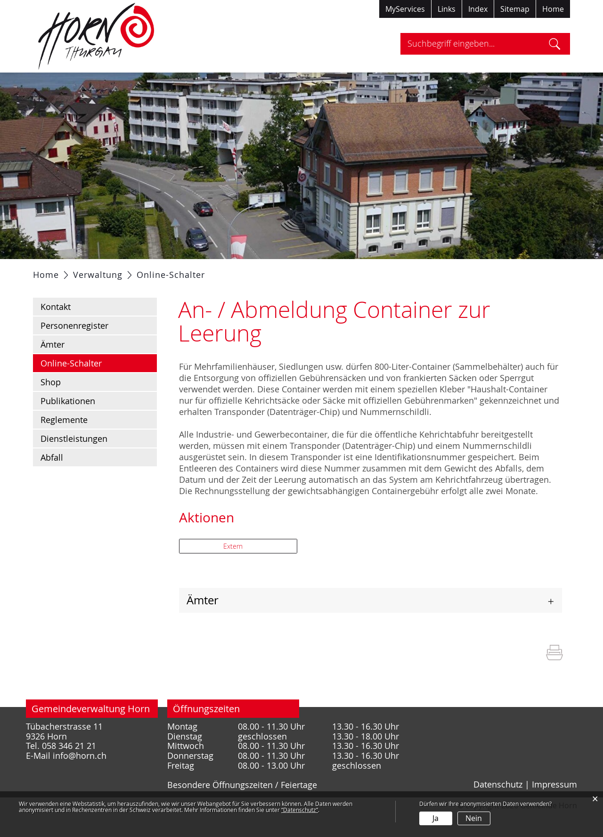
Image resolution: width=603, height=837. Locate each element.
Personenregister (74, 349)
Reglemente (64, 443)
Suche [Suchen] (554, 44)
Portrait (105, 270)
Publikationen (68, 424)
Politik (146, 270)
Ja (435, 818)
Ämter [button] (203, 623)
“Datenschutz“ (299, 809)
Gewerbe (350, 270)
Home (553, 9)
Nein (473, 818)
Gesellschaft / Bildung (274, 270)
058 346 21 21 (69, 769)
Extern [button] (233, 569)
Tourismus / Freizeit (421, 270)
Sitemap (515, 9)
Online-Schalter (96, 386)
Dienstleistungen (74, 462)
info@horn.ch (79, 779)
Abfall (52, 481)
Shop (51, 405)
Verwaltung (194, 270)
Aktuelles (58, 270)
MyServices (405, 9)
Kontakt (56, 330)
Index (478, 9)
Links (447, 9)
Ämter (53, 368)
